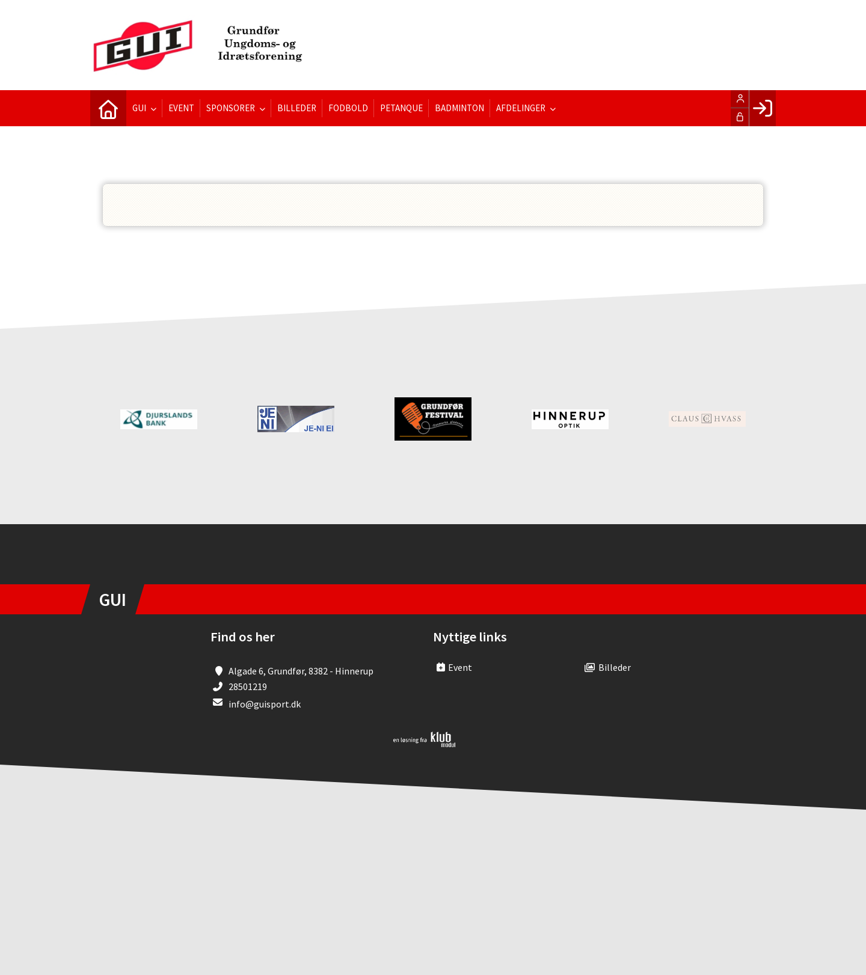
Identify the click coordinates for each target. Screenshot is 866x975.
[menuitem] (108, 108)
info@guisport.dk (265, 704)
